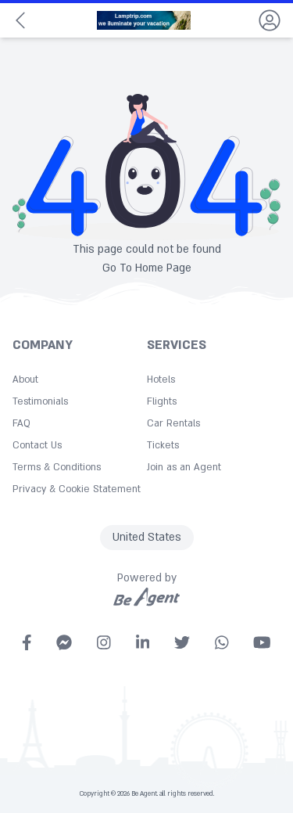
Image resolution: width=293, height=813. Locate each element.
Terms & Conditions (57, 467)
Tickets (163, 445)
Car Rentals (173, 423)
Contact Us (37, 445)
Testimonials (40, 401)
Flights (162, 401)
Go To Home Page (146, 268)
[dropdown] (269, 20)
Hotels (161, 379)
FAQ (21, 423)
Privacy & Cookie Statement (77, 489)
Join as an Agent (184, 467)
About (25, 379)
